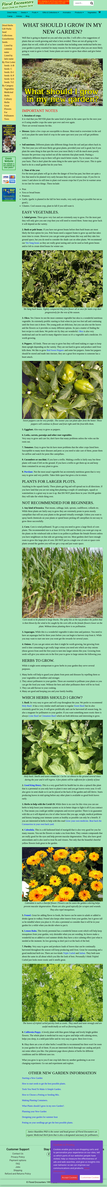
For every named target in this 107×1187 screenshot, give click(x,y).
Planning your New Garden (34, 1111)
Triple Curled (69, 953)
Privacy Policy (18, 1157)
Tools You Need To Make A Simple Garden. (41, 1089)
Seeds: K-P (9, 75)
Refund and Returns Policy (18, 1173)
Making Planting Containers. (35, 1100)
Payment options (17, 1160)
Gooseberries (8, 39)
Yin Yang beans (32, 243)
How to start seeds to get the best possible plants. (44, 1083)
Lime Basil (33, 716)
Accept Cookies (69, 1177)
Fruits (35, 12)
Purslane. (28, 472)
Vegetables (92, 12)
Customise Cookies (90, 1177)
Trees (6, 119)
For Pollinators (9, 114)
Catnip (10, 16)
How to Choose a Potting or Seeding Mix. (40, 1095)
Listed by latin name (9, 57)
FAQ (18, 1163)
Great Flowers (7, 107)
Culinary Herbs (8, 100)
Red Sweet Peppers (55, 350)
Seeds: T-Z (9, 82)
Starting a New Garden (32, 1078)
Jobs (17, 1167)
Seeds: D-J (9, 72)
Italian (82, 953)
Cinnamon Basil (49, 716)
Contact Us (17, 1153)
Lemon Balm (30, 931)
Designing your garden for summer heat (40, 1117)
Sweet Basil (79, 706)
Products (79, 12)
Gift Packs (6, 29)
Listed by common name (8, 48)
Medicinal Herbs (8, 94)
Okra (81, 331)
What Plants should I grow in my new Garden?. (43, 1106)
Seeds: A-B (9, 65)
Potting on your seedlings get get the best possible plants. (47, 1122)
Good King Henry (32, 785)
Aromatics (67, 12)
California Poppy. (32, 1032)
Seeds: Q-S (9, 79)
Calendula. (29, 830)
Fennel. (27, 915)
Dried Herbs (12, 12)
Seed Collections (7, 34)
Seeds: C (8, 69)
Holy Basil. (27, 706)
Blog (27, 16)
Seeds (24, 12)
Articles (19, 16)
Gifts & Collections (50, 12)
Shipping (18, 1170)
